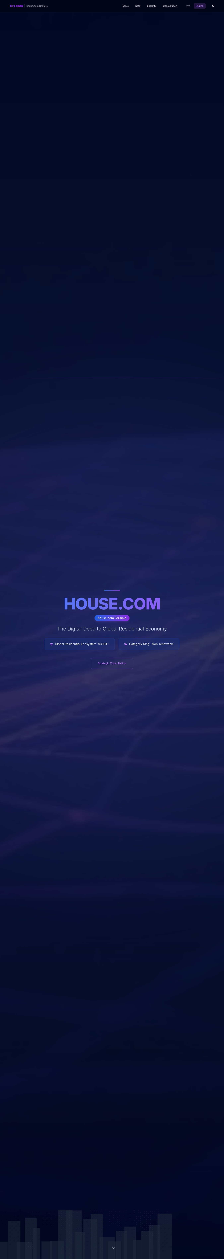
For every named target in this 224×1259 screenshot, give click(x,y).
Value (126, 5)
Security (151, 5)
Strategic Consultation (112, 663)
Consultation (170, 5)
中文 (188, 5)
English (200, 5)
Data (137, 5)
